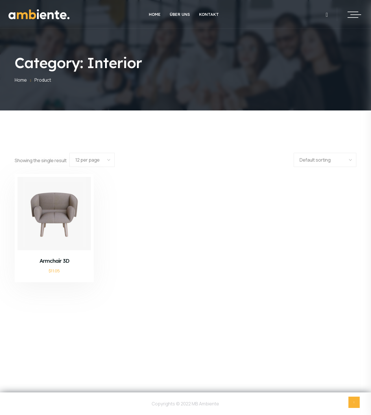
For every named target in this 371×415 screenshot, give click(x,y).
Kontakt (209, 14)
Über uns (180, 14)
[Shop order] (325, 160)
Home (155, 14)
